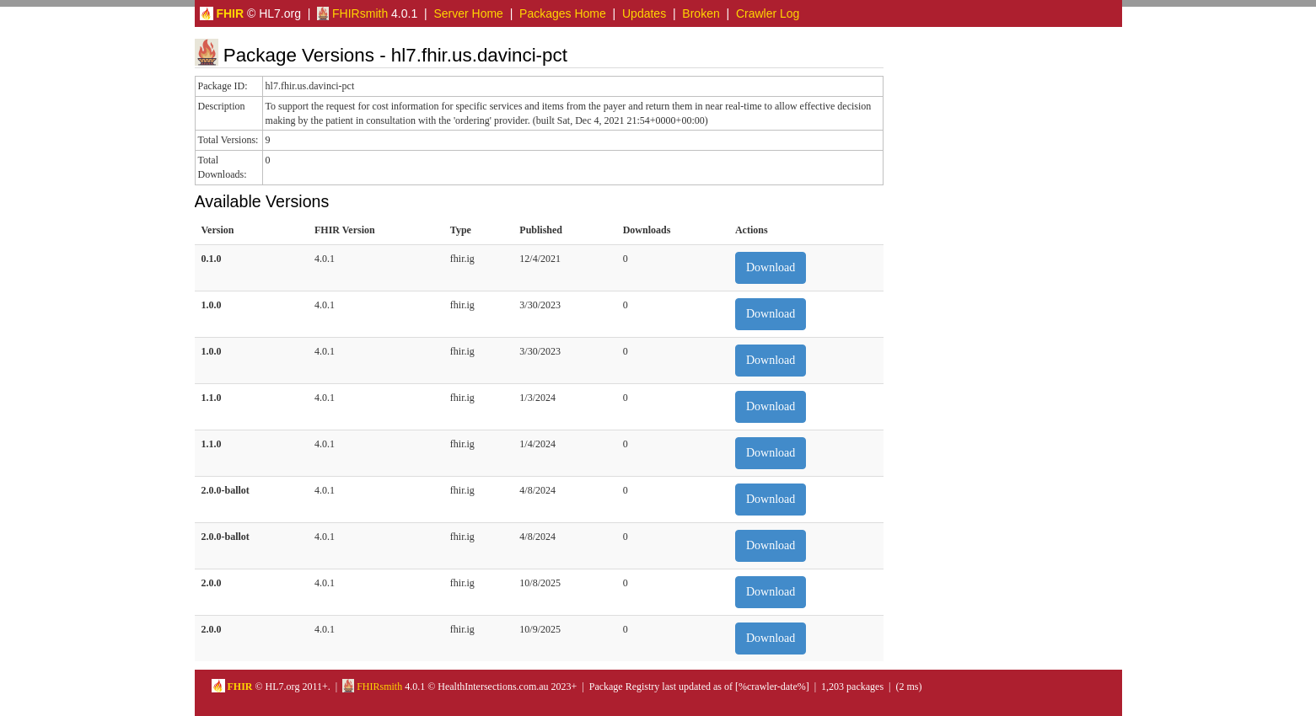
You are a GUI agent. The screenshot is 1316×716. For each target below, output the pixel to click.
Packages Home (562, 13)
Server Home (467, 13)
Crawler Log (767, 13)
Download (770, 267)
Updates (644, 13)
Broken (700, 13)
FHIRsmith (352, 13)
